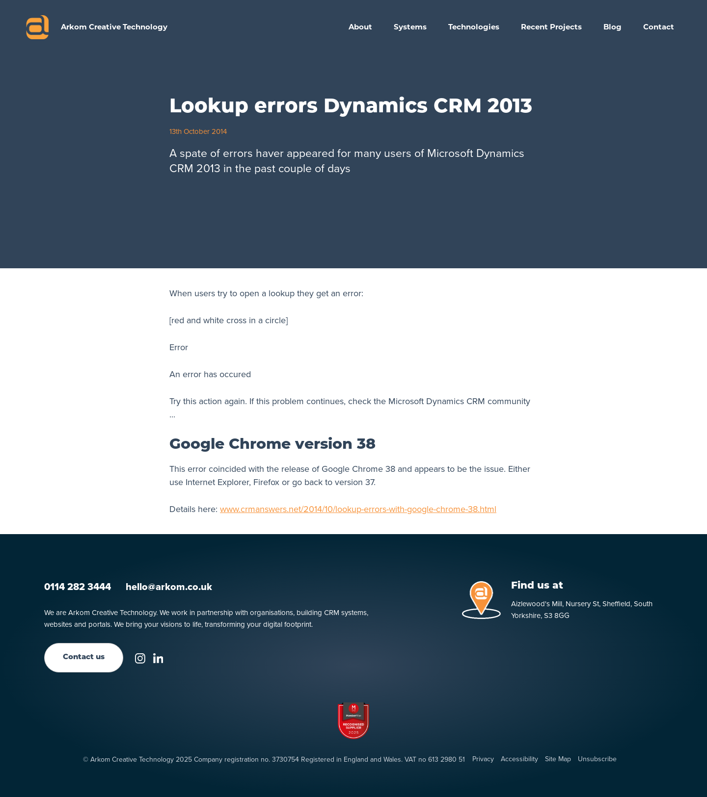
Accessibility (519, 759)
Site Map (558, 759)
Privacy (483, 759)
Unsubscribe (597, 759)
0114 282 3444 (77, 586)
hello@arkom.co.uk (169, 586)
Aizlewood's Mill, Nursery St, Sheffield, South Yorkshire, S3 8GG (582, 609)
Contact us (84, 657)
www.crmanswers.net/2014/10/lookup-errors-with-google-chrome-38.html (358, 509)
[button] (410, 27)
